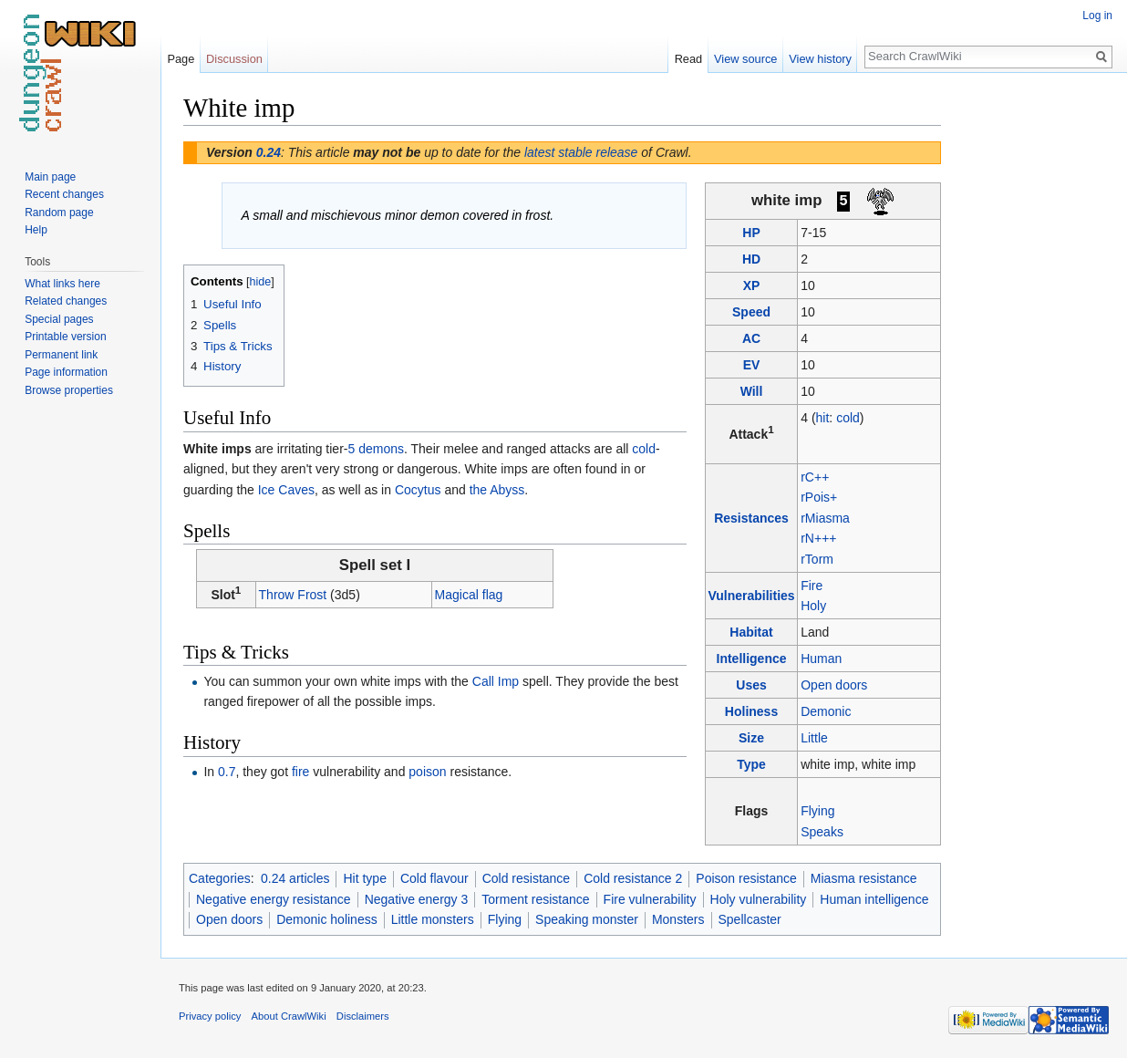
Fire (811, 585)
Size (751, 738)
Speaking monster (586, 919)
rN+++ (818, 538)
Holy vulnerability (758, 899)
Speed (751, 312)
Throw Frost (293, 594)
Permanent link (61, 354)
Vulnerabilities (751, 595)
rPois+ (819, 497)
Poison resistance (746, 878)
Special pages (59, 319)
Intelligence (752, 658)
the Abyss (497, 489)
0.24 (268, 152)
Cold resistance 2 (633, 878)
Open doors (834, 685)
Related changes (66, 301)
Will (751, 391)
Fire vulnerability (650, 899)
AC (751, 338)
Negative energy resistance (273, 899)
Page (180, 59)
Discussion (234, 59)
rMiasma (825, 518)
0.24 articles (295, 878)
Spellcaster (750, 919)
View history (820, 59)
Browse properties (69, 390)
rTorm (817, 559)
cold (848, 417)
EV (751, 365)
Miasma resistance (864, 878)
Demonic (826, 711)
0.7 (226, 771)
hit (823, 417)
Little (814, 738)
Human (821, 658)
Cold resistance (526, 878)
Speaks (822, 832)
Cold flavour (434, 878)
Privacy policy (210, 1016)
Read (689, 59)
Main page (50, 177)
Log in (1097, 15)
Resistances (751, 518)
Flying (817, 811)
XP (751, 285)
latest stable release (581, 152)
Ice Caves (286, 489)
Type (751, 764)
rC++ (815, 477)
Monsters (678, 919)
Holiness (751, 711)
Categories (220, 878)
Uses (751, 685)
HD (751, 259)
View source (745, 59)
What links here (62, 283)
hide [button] (261, 281)
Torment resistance (535, 899)
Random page (59, 212)
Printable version (65, 336)
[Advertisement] (1032, 364)
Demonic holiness (326, 919)
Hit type (364, 878)
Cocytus (418, 489)
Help (36, 229)
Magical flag (469, 594)
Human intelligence (874, 899)
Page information (66, 372)
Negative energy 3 (417, 899)
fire (300, 771)
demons (381, 448)
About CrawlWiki (289, 1016)
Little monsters (432, 919)
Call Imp (495, 681)
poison (427, 771)
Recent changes (64, 194)
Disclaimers (362, 1016)
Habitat (750, 632)
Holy (813, 605)
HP (751, 232)
